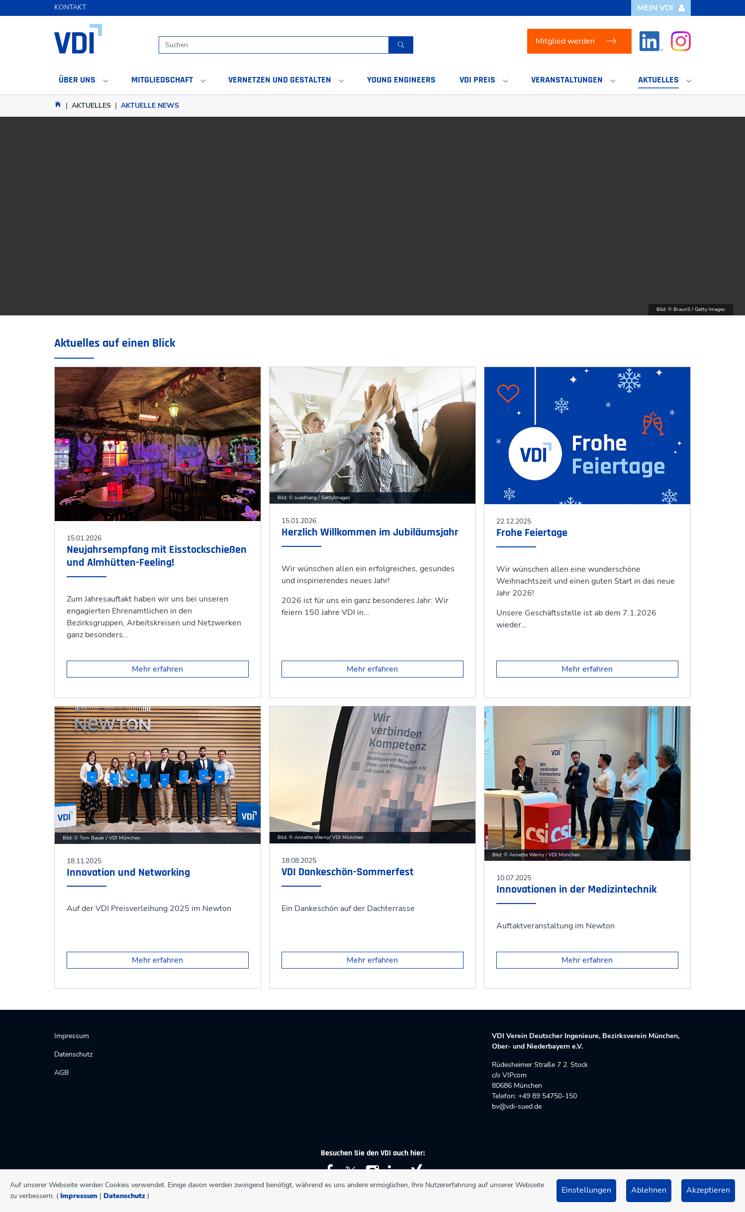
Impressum (78, 1196)
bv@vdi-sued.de (517, 1106)
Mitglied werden (565, 41)
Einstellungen (586, 1190)
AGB (61, 1072)
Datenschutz (124, 1196)
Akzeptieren (708, 1190)
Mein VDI (661, 7)
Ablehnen (648, 1190)
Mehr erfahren (157, 669)
